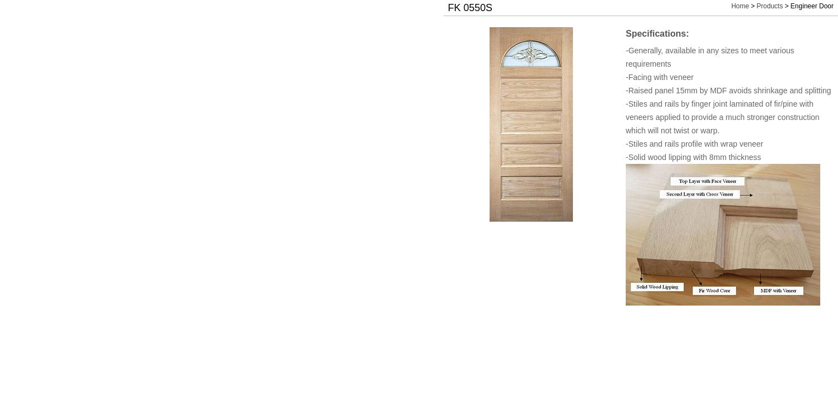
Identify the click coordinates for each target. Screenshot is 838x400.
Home (740, 6)
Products (770, 6)
